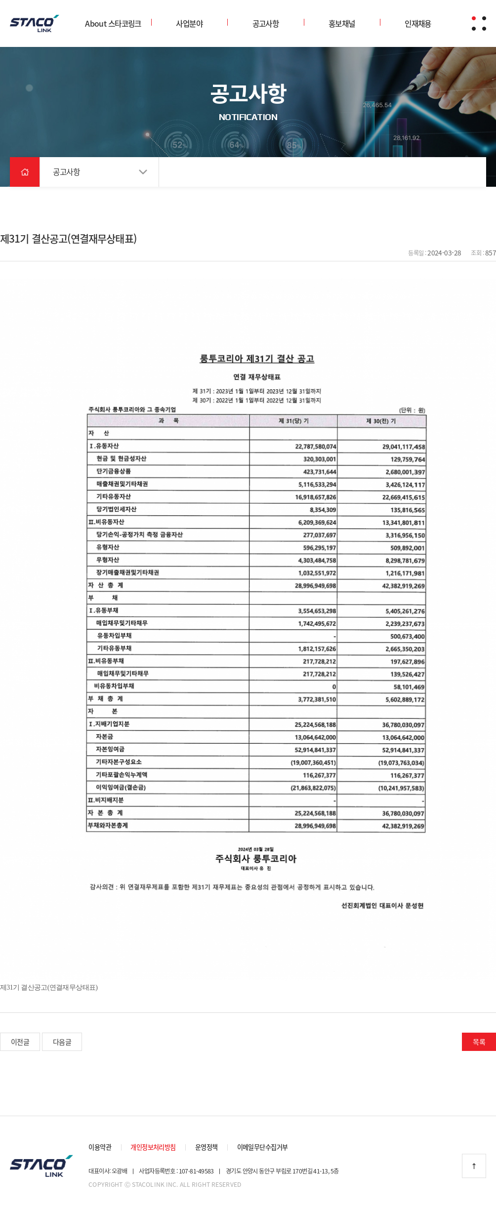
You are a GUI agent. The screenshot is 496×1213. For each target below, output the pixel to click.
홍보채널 (342, 23)
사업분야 (189, 23)
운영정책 (206, 1144)
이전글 (20, 1039)
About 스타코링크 (113, 23)
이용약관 (99, 1144)
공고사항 (265, 23)
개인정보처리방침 (153, 1144)
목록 (479, 1039)
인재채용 (418, 23)
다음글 (62, 1039)
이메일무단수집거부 (262, 1144)
